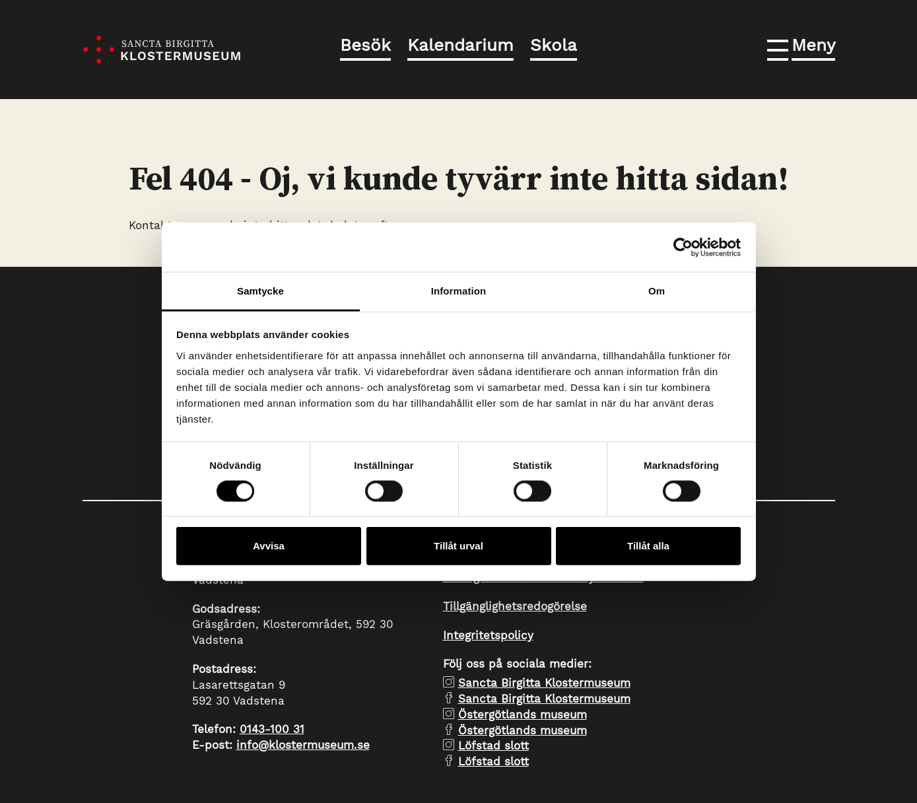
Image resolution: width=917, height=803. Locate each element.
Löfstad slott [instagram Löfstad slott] (493, 745)
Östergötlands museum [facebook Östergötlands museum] (522, 730)
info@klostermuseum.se (303, 744)
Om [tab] (656, 291)
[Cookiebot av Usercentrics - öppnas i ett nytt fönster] (683, 247)
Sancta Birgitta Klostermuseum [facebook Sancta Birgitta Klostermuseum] (544, 698)
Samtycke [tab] (260, 291)
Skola (553, 45)
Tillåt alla (648, 545)
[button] (801, 47)
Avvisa (269, 545)
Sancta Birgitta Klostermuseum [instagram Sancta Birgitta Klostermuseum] (544, 682)
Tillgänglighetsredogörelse (515, 606)
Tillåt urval (458, 545)
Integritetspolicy (488, 635)
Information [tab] (459, 291)
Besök (365, 45)
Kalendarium (460, 45)
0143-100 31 (272, 729)
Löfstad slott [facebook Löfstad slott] (493, 761)
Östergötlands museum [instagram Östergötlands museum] (522, 714)
